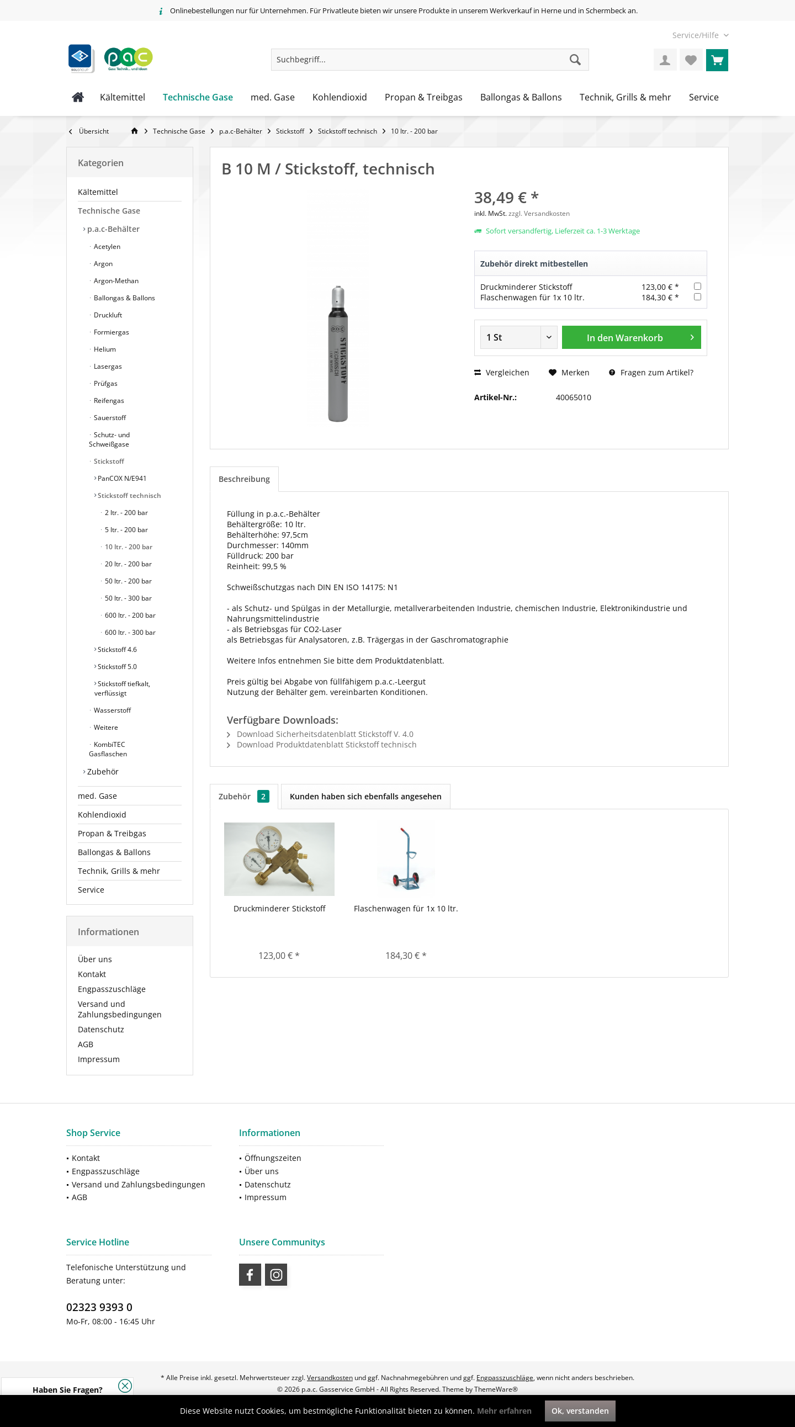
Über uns (95, 959)
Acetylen (106, 246)
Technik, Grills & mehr (119, 871)
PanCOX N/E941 (121, 478)
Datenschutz (101, 1029)
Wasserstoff (111, 710)
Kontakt (92, 974)
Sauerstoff (109, 417)
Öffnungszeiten (273, 1158)
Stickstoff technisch (128, 495)
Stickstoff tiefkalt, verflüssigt (122, 688)
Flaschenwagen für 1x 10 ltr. (532, 297)
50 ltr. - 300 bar (127, 598)
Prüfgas (105, 383)
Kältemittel (98, 192)
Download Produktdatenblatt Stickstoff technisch (322, 744)
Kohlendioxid (102, 814)
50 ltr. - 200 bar (127, 581)
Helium (104, 349)
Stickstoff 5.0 (116, 666)
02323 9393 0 (99, 1307)
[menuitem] (696, 35)
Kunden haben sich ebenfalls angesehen (366, 796)
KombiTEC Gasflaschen (108, 749)
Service (91, 889)
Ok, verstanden (580, 1410)
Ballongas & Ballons (123, 298)
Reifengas (108, 400)
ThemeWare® (496, 1389)
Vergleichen (501, 372)
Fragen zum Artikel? (651, 372)
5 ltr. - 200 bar (125, 529)
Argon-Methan (115, 280)
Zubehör (102, 771)
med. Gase (97, 796)
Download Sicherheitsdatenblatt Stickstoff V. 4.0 (320, 734)
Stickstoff (108, 461)
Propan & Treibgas (112, 833)
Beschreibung (244, 479)
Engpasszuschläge (112, 989)
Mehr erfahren (504, 1410)
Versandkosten (330, 1377)
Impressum (99, 1059)
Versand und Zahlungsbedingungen (120, 1009)
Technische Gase (109, 210)
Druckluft (107, 315)
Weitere (105, 727)
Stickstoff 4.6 (116, 649)
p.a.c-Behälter (112, 229)
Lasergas (107, 366)
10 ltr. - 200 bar (127, 546)
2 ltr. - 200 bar (125, 512)
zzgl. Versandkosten (539, 213)
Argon (102, 263)
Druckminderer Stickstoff (526, 287)
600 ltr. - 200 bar (129, 615)
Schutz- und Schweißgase (109, 439)
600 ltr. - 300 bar (129, 632)
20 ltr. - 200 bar (127, 564)
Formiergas (110, 332)
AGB (85, 1044)
